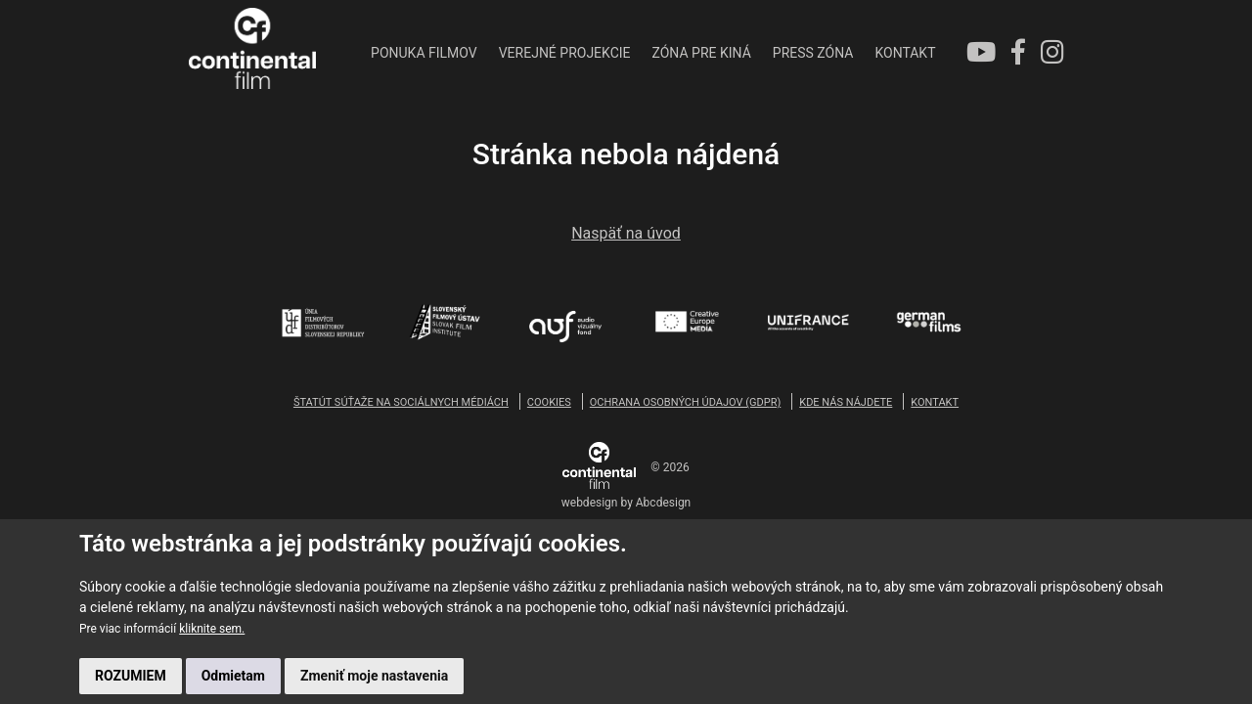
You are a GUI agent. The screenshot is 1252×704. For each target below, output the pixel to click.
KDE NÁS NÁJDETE (845, 402)
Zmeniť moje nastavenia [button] (374, 675)
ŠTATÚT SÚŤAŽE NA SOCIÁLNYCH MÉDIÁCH (401, 402)
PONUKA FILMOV (424, 53)
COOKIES (549, 402)
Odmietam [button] (233, 675)
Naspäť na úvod (626, 233)
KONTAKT (904, 53)
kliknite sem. (212, 629)
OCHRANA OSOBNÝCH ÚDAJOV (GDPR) (685, 402)
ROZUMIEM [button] (130, 675)
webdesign (589, 502)
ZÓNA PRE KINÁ (701, 53)
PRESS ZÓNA (813, 53)
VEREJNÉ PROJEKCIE (565, 53)
